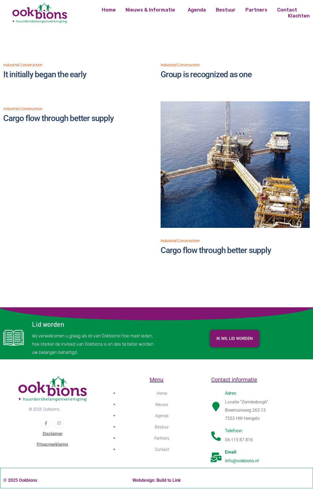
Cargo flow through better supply (58, 118)
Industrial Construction (22, 65)
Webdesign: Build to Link (156, 482)
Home (109, 10)
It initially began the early (44, 74)
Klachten (299, 16)
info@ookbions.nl (242, 462)
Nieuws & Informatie (150, 10)
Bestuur (226, 10)
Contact (287, 10)
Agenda (197, 10)
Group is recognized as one (206, 74)
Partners (256, 10)
